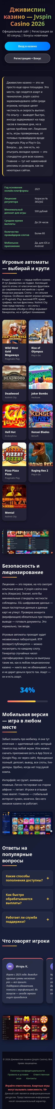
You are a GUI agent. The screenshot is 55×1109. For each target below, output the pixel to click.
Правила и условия (18, 1074)
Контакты (31, 1078)
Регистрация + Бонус (27, 58)
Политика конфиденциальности (27, 1070)
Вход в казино (27, 46)
